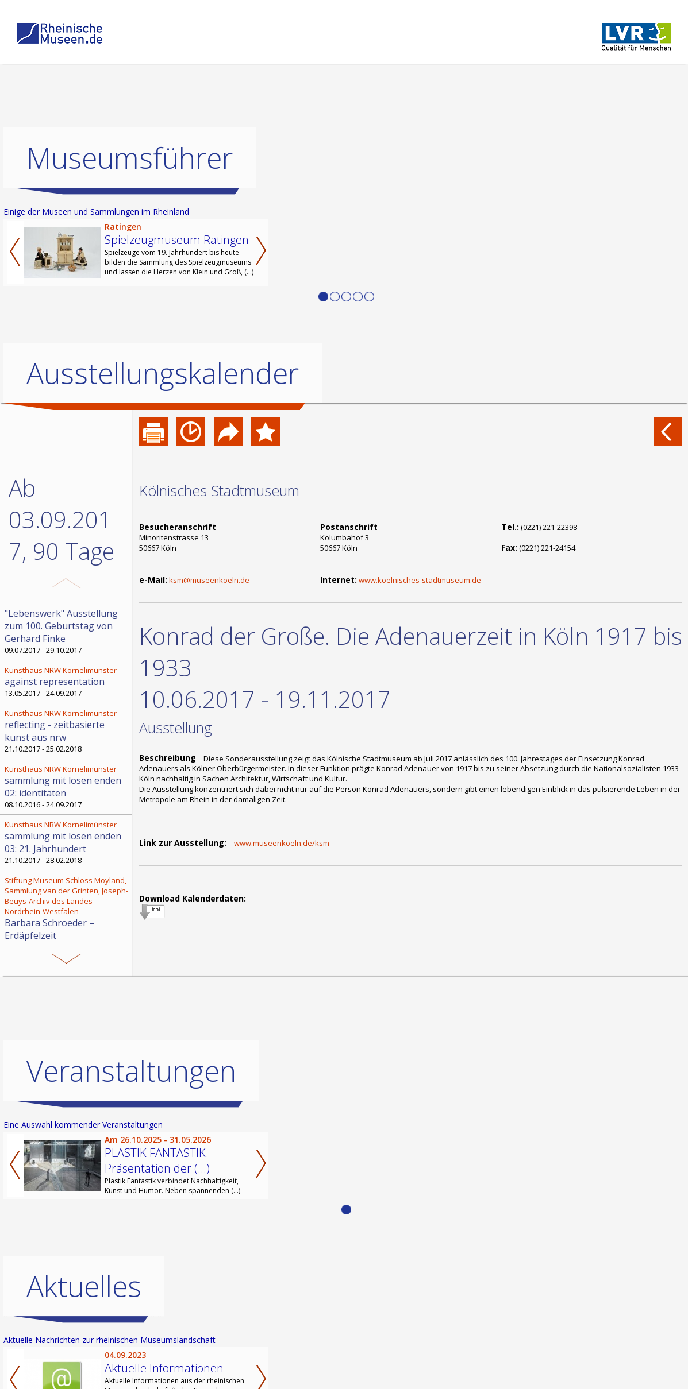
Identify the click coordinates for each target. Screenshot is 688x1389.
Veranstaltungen (131, 1070)
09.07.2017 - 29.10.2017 (67, 631)
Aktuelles (83, 1286)
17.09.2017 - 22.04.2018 (67, 913)
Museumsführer (129, 157)
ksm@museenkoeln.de (209, 580)
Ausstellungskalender (162, 373)
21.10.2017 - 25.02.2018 (67, 731)
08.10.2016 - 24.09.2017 (67, 787)
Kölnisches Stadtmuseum (219, 490)
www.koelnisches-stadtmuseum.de (420, 580)
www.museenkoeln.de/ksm (281, 843)
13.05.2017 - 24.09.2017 (67, 681)
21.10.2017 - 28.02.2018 (67, 842)
